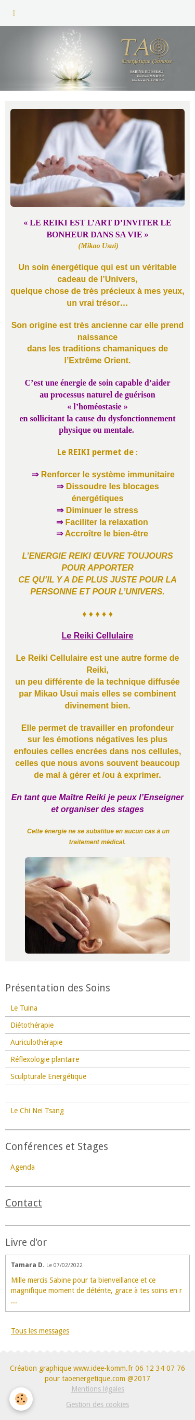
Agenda (22, 1167)
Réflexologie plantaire (44, 1059)
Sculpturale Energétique (48, 1076)
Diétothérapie (32, 1025)
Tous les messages (40, 1331)
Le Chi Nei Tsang (37, 1110)
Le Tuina (23, 1008)
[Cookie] (21, 1399)
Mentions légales (97, 1389)
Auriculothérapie (36, 1042)
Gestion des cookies (97, 1404)
